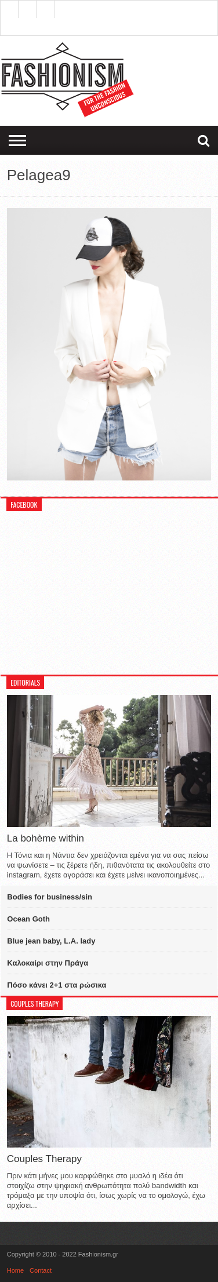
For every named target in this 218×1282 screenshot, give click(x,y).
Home (15, 1270)
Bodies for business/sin (49, 897)
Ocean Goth (28, 919)
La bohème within (45, 838)
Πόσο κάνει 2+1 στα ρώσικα (56, 985)
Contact (41, 1270)
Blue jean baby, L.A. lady (51, 941)
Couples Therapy (44, 1158)
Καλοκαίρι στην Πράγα (47, 963)
